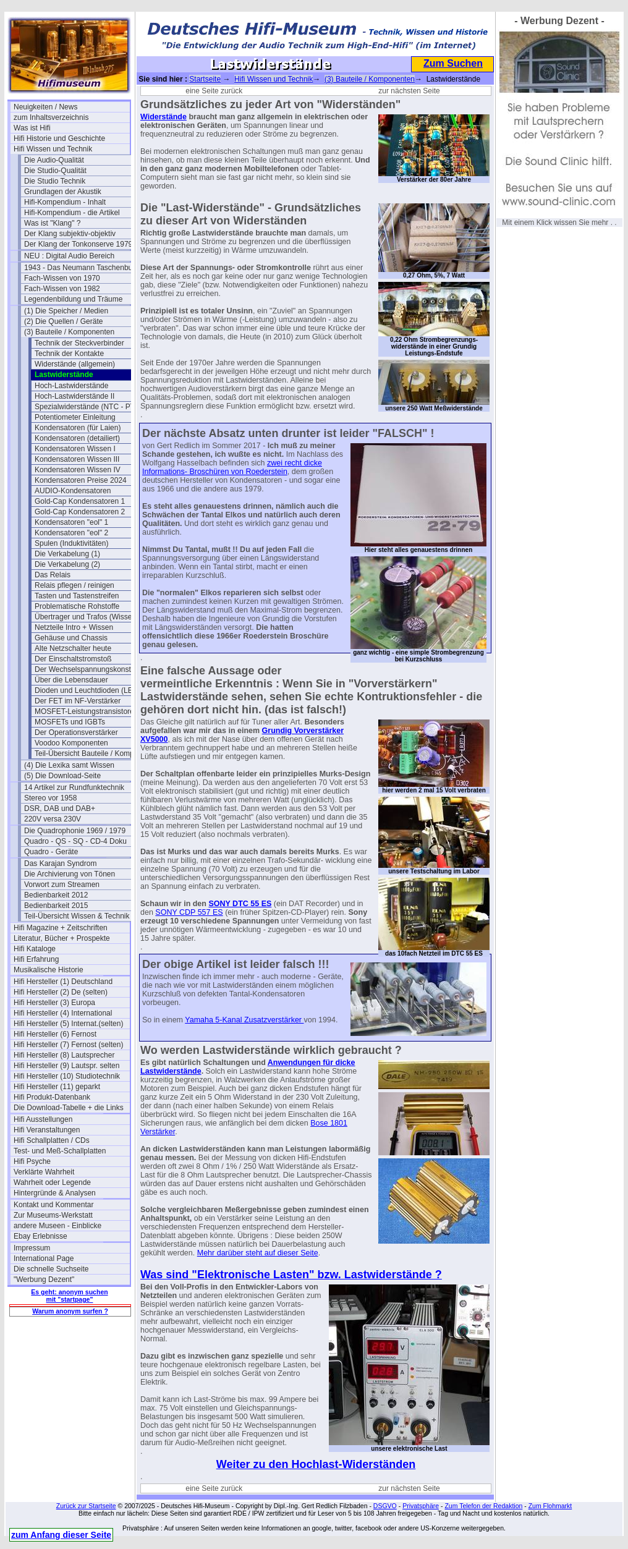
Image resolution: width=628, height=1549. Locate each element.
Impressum (32, 1248)
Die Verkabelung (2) (67, 564)
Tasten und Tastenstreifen (77, 596)
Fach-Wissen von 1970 (62, 278)
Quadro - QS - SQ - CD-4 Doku (75, 841)
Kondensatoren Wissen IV (78, 469)
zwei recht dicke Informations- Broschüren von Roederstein (232, 467)
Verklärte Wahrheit (44, 1172)
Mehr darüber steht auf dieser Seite (257, 1253)
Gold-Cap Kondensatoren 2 (80, 511)
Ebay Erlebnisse (40, 1236)
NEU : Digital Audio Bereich (69, 256)
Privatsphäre (420, 1505)
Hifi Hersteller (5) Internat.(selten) (68, 1023)
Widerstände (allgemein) (75, 364)
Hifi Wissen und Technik (53, 149)
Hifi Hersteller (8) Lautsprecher (64, 1055)
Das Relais (52, 575)
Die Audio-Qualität (54, 160)
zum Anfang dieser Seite (61, 1535)
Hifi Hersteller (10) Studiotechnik (67, 1076)
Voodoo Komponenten (71, 743)
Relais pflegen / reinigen (74, 585)
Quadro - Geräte (51, 851)
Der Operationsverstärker (76, 732)
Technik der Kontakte (69, 353)
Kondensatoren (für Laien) (78, 427)
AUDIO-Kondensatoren (73, 490)
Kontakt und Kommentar (53, 1204)
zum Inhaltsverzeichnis (51, 117)
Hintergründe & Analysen (55, 1193)
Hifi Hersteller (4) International (63, 1013)
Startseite (205, 79)
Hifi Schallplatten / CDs (52, 1140)
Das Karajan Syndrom (60, 863)
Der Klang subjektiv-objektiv (70, 233)
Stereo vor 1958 (50, 798)
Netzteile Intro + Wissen (74, 627)
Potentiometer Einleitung (75, 417)
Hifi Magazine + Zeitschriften (61, 927)
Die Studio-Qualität (55, 170)
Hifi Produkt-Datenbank (52, 1097)
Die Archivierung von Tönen (69, 874)
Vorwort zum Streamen (62, 884)
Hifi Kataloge (35, 948)
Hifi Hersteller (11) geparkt (57, 1086)
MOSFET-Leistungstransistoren (86, 711)
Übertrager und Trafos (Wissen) (86, 617)
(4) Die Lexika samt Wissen (69, 765)
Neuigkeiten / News (45, 107)
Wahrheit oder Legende (52, 1182)
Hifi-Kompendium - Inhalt (65, 202)
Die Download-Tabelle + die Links (69, 1107)
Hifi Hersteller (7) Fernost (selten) (68, 1044)
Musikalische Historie (48, 969)
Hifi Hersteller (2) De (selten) (61, 992)
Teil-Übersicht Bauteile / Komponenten (93, 753)
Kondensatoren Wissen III (77, 459)
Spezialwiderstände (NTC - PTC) (89, 406)
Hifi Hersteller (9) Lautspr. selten (66, 1065)
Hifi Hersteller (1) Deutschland (63, 981)
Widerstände (163, 116)
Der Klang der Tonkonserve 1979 (78, 244)
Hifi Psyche (32, 1161)
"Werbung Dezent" (44, 1279)
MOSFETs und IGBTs (70, 722)
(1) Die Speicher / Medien (66, 311)
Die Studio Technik (54, 181)
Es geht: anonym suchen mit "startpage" (69, 1295)
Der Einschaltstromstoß (73, 659)
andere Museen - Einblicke (57, 1225)
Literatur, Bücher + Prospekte (62, 938)
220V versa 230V (52, 819)
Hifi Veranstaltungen (47, 1130)
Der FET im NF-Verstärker (78, 701)
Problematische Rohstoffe (77, 606)
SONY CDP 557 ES (189, 912)
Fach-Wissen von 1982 (62, 288)
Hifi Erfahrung (36, 959)
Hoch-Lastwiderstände (71, 385)
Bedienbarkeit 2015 (56, 905)
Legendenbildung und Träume (73, 299)
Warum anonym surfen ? (70, 1311)
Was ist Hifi (32, 128)
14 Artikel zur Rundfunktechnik (74, 787)
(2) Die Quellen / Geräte (63, 321)
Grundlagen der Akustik (62, 191)
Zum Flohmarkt (550, 1505)
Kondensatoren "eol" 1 (71, 522)
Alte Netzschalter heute (73, 648)
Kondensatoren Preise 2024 (81, 480)
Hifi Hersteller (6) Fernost (55, 1034)
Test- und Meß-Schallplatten (60, 1151)
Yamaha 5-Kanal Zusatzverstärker (244, 1020)
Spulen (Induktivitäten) (71, 543)
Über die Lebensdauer (71, 680)
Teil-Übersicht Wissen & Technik (77, 916)
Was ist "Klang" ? (52, 223)
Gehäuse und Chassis (71, 638)
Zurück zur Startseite (86, 1505)
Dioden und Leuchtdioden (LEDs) (89, 690)
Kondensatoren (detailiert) (77, 438)
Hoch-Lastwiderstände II (74, 396)
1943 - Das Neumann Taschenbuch (82, 267)
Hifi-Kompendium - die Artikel (72, 212)
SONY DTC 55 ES (239, 903)
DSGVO (385, 1505)
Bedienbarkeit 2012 (56, 895)
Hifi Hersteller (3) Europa (54, 1002)
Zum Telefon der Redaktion (483, 1505)
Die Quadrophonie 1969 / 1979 (74, 830)
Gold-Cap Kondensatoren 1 (80, 501)
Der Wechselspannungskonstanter (91, 669)
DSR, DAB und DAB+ (59, 808)
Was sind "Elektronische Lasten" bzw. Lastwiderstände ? (291, 1274)
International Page (44, 1258)
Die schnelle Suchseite (51, 1269)
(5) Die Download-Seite (62, 775)
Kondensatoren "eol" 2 (71, 532)
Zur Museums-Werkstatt (53, 1215)
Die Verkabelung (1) (67, 554)
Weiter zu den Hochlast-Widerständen (316, 1464)
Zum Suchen (453, 63)
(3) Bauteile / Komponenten (69, 332)
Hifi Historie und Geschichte (59, 138)
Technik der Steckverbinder (79, 343)
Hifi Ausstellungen (43, 1119)
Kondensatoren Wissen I (75, 448)
